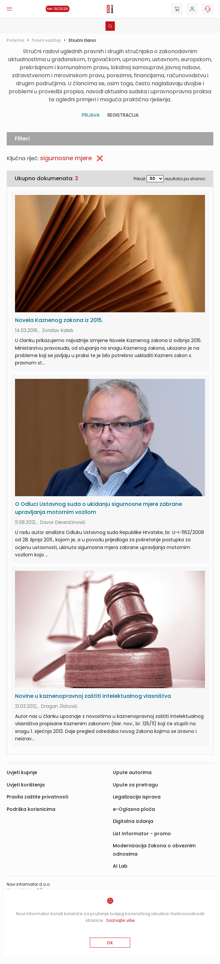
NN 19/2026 (57, 8)
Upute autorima (132, 772)
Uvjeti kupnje (22, 772)
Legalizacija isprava (137, 796)
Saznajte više (120, 920)
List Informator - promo (142, 833)
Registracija (123, 115)
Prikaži (140, 178)
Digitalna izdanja (133, 821)
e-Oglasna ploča (134, 809)
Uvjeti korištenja (26, 784)
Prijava (90, 115)
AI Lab (120, 866)
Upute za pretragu (135, 784)
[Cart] (177, 9)
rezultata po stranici (185, 178)
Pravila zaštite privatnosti (37, 796)
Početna (15, 40)
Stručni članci (82, 40)
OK (110, 943)
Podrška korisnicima (31, 809)
